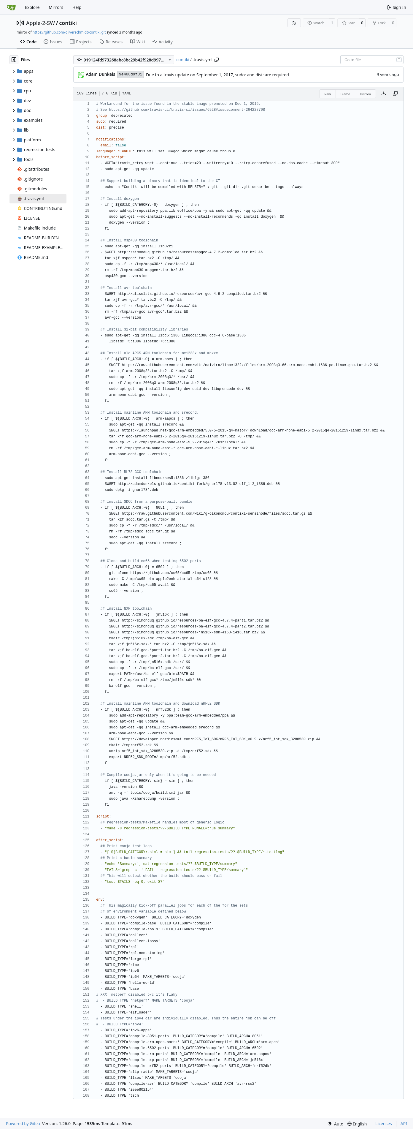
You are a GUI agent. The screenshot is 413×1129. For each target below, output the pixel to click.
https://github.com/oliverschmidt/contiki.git (69, 32)
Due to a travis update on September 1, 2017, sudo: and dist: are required (217, 75)
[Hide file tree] (13, 59)
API (404, 1123)
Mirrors (56, 7)
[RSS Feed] (294, 22)
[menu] (335, 1124)
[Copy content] (395, 94)
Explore (32, 7)
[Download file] (383, 94)
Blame (345, 94)
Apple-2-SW (40, 23)
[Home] (11, 7)
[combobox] (372, 59)
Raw (328, 94)
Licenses (383, 1123)
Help (77, 7)
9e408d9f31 (130, 74)
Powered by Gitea (23, 1123)
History (365, 94)
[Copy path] (217, 60)
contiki (68, 23)
